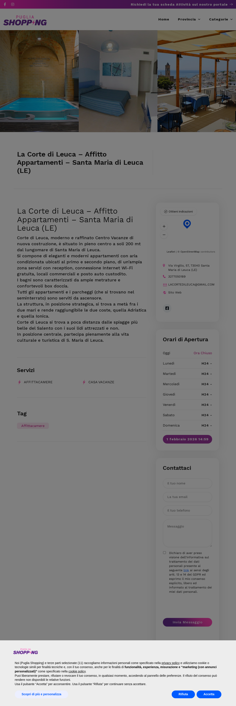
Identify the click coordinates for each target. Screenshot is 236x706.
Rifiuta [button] (183, 694)
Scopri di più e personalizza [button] (41, 694)
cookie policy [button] (76, 671)
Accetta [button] (209, 694)
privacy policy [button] (171, 663)
